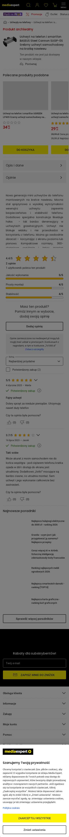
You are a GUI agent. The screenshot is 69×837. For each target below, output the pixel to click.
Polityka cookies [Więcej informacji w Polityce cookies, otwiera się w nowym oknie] (11, 808)
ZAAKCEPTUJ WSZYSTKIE (34, 818)
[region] (34, 791)
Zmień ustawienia (34, 830)
